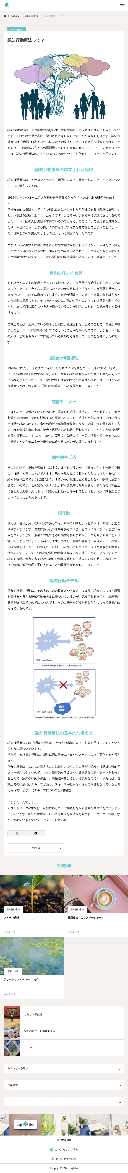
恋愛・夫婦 (13, 971)
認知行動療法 (13, 909)
